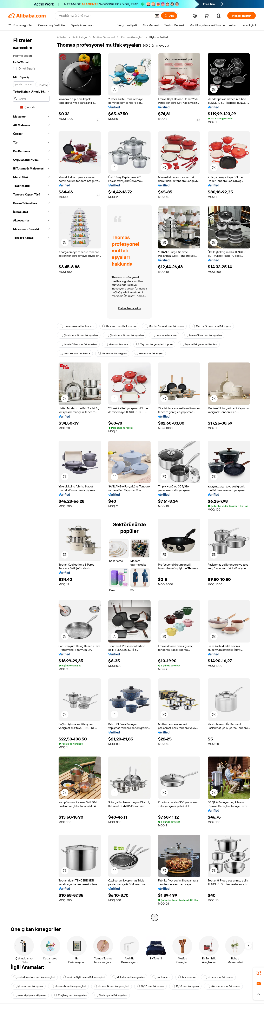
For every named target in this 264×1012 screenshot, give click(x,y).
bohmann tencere (164, 335)
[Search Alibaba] (105, 15)
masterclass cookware (75, 353)
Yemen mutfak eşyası (112, 353)
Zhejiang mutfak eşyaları (70, 995)
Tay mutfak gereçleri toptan (154, 344)
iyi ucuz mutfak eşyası (218, 977)
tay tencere (161, 977)
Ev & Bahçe (79, 37)
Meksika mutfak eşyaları (128, 977)
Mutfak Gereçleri (104, 37)
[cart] (207, 16)
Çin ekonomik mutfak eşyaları (79, 335)
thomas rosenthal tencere (77, 326)
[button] (156, 15)
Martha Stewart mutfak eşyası (164, 326)
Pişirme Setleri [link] (158, 37)
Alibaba (61, 37)
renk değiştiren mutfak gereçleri (34, 977)
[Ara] (169, 15)
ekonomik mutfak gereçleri (68, 986)
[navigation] (31, 478)
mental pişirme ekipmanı (29, 995)
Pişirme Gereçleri (132, 37)
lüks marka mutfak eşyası (223, 986)
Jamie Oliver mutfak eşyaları (203, 335)
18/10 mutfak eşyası (150, 986)
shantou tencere (116, 344)
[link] (258, 972)
